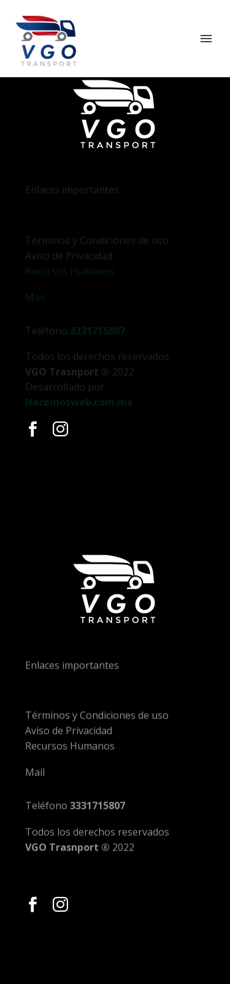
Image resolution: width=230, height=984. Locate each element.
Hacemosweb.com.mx (78, 408)
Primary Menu (206, 38)
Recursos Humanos (70, 285)
